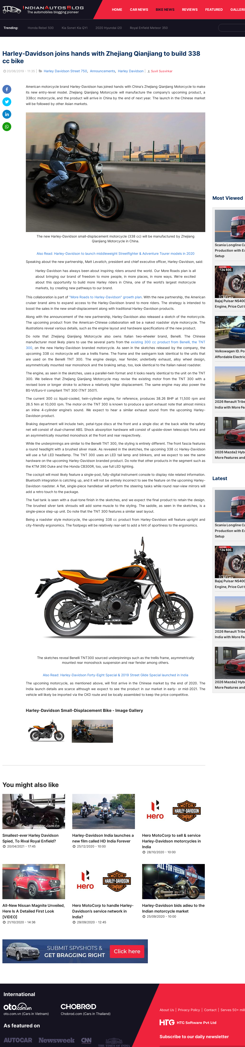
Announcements (102, 71)
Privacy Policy (189, 1010)
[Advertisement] (228, 118)
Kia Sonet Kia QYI (74, 28)
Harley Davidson (131, 71)
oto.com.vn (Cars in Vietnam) (26, 1014)
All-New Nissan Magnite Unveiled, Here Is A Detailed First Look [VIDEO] (33, 911)
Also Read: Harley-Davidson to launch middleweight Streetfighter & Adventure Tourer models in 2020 (116, 253)
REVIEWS (190, 9)
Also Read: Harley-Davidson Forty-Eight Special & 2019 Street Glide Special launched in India (115, 675)
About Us (167, 1010)
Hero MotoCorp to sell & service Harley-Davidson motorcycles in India (171, 841)
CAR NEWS (139, 9)
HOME (117, 9)
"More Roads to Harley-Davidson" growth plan (105, 297)
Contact (210, 1010)
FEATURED (214, 9)
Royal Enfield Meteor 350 (149, 28)
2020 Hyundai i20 (108, 28)
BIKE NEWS (165, 9)
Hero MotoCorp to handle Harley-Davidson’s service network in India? (103, 911)
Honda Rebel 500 (41, 28)
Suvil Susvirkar (160, 71)
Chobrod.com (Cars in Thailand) (86, 1014)
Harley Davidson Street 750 (65, 71)
